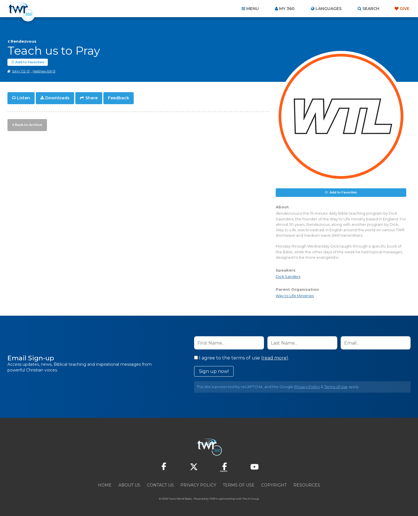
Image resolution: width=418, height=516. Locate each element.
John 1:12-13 (20, 71)
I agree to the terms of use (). (241, 358)
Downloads (57, 97)
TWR (212, 498)
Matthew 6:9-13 (44, 71)
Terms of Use (336, 387)
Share (91, 97)
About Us (129, 485)
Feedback (118, 97)
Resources (306, 485)
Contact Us (160, 485)
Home (105, 485)
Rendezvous (23, 41)
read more (275, 358)
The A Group (250, 498)
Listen (23, 97)
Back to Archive (28, 124)
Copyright (274, 485)
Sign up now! (214, 371)
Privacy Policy (307, 387)
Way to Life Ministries (295, 296)
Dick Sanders (288, 276)
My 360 (287, 8)
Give (404, 8)
